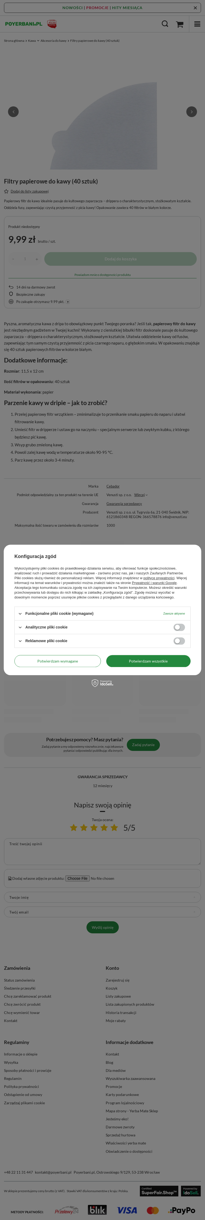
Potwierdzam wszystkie (148, 661)
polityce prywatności (158, 578)
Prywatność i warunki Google (154, 583)
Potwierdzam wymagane (57, 661)
